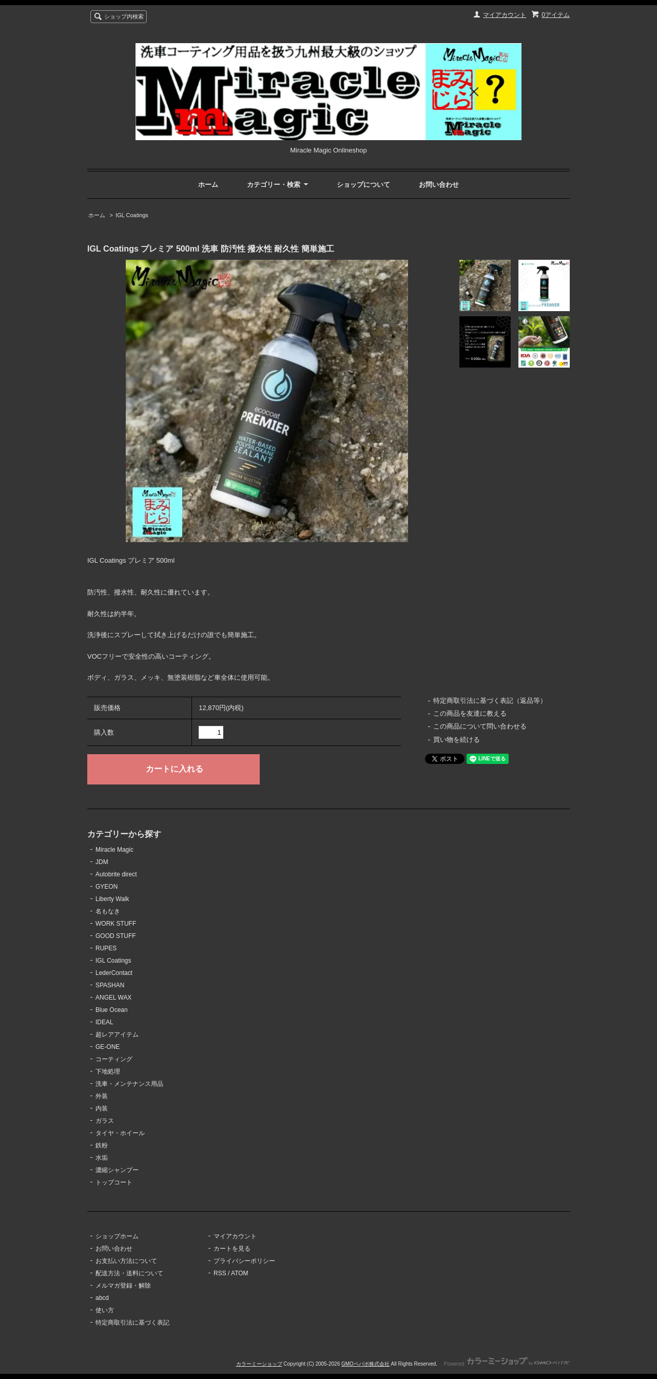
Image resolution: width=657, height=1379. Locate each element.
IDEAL (104, 1022)
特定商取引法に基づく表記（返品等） (490, 700)
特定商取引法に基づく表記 (132, 1322)
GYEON (106, 886)
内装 (101, 1108)
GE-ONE (107, 1046)
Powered (507, 1364)
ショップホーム (117, 1236)
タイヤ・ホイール (120, 1133)
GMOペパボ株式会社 (365, 1364)
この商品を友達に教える (470, 713)
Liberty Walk (112, 899)
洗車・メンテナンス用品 (129, 1083)
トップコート (113, 1182)
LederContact (113, 972)
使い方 (104, 1310)
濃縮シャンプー (117, 1170)
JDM (101, 862)
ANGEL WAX (113, 997)
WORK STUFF (115, 923)
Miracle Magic (114, 849)
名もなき (107, 911)
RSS (220, 1273)
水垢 (101, 1157)
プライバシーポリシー (244, 1261)
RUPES (106, 948)
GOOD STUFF (115, 936)
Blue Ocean (111, 1009)
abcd (102, 1297)
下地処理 (107, 1071)
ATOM (239, 1273)
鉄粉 (101, 1145)
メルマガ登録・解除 (123, 1285)
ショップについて (363, 184)
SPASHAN (109, 985)
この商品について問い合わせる (480, 726)
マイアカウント (504, 14)
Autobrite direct (116, 874)
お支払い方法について (126, 1261)
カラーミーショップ (259, 1364)
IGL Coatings (131, 215)
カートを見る (232, 1248)
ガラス (104, 1120)
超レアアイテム (117, 1034)
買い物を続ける (456, 739)
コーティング (113, 1059)
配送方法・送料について (129, 1273)
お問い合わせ (439, 184)
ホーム (208, 184)
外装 (101, 1096)
